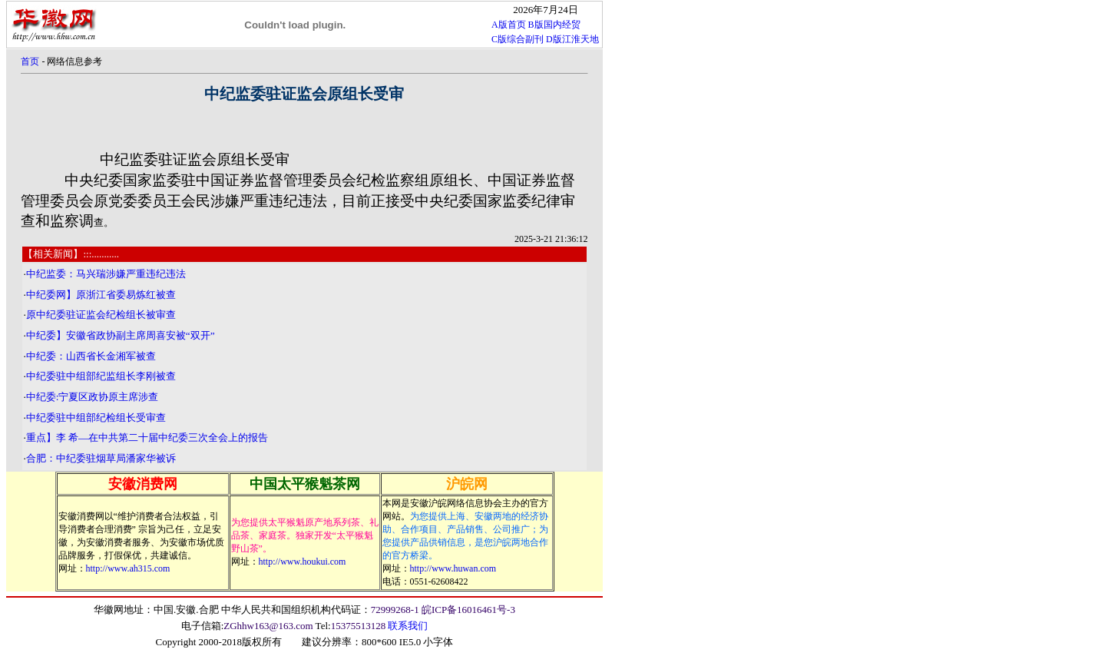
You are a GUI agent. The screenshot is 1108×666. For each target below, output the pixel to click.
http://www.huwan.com (453, 568)
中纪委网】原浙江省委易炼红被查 (101, 294)
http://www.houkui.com (302, 561)
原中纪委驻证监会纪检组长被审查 (101, 314)
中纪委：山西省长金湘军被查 (91, 356)
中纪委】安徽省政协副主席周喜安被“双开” (120, 335)
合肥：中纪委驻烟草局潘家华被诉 (101, 458)
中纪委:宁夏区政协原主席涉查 (92, 397)
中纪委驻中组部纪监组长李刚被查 (101, 376)
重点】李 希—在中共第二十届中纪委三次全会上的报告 (147, 437)
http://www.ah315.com (128, 568)
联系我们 (408, 625)
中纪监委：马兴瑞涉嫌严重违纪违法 (106, 274)
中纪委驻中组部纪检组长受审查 (96, 417)
